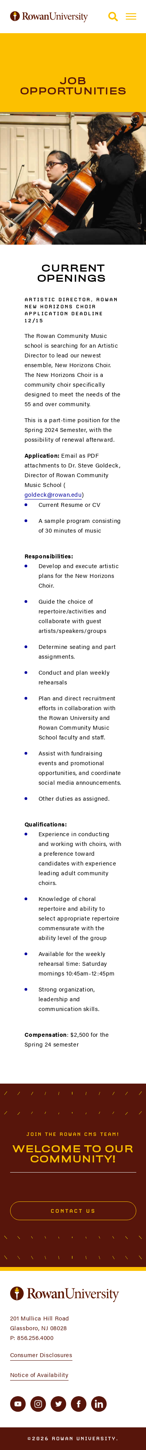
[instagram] (38, 1404)
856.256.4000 (35, 1337)
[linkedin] (99, 1404)
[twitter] (58, 1404)
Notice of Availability (39, 1374)
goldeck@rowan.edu (53, 494)
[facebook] (78, 1404)
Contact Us (73, 1211)
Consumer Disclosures (41, 1354)
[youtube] (18, 1404)
